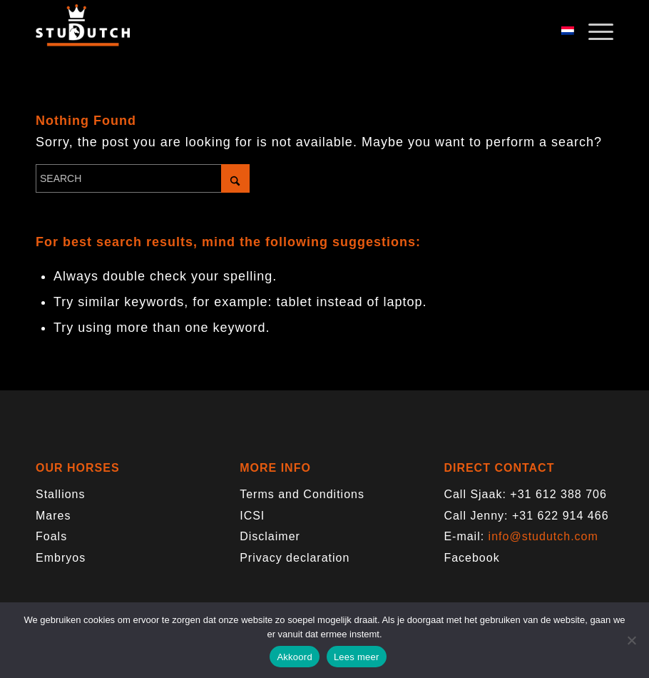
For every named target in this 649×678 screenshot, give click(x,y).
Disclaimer (270, 536)
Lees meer (356, 657)
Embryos (61, 558)
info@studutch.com (543, 536)
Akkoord (294, 657)
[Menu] (593, 32)
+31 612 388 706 (558, 494)
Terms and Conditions (302, 494)
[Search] (143, 178)
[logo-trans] (83, 32)
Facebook (471, 558)
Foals (51, 536)
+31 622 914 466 (560, 516)
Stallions (60, 494)
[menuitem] (593, 32)
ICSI (252, 516)
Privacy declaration (294, 558)
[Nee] (631, 640)
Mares (53, 516)
